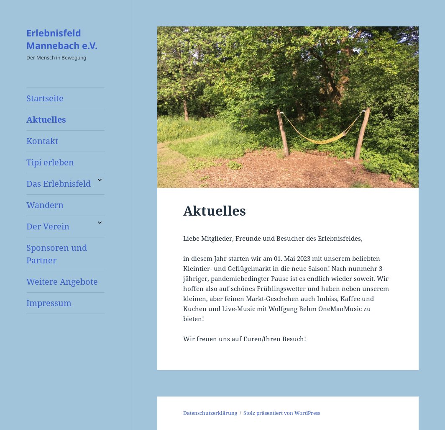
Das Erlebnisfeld (58, 183)
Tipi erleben (50, 162)
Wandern (45, 205)
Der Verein (47, 226)
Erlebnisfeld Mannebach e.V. (61, 38)
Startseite (45, 98)
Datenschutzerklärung (210, 413)
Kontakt (42, 141)
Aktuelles (46, 119)
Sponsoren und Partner (56, 254)
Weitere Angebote (62, 281)
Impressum (49, 303)
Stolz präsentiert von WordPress (281, 413)
